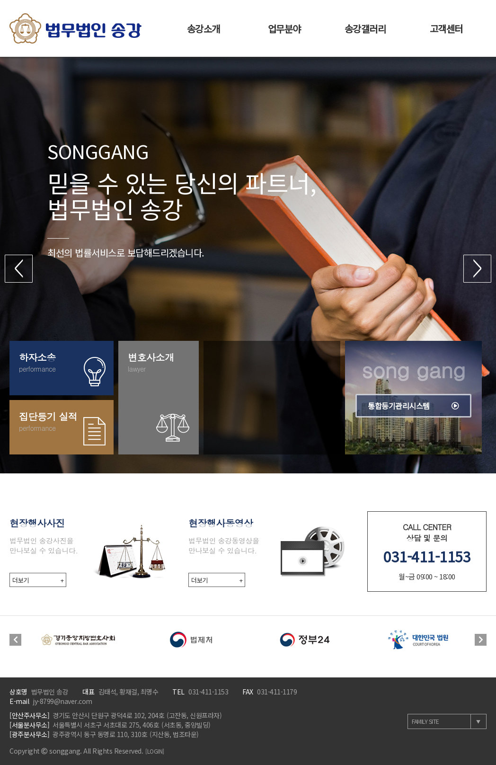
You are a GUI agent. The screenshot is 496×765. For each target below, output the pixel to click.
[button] (19, 269)
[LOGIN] (154, 751)
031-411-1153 (426, 556)
